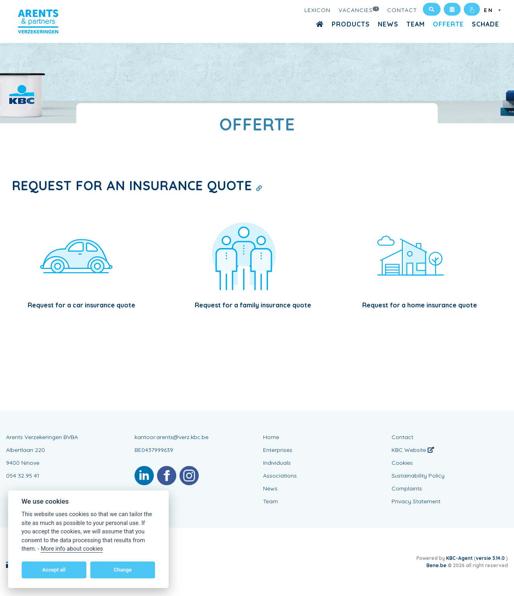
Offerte (448, 24)
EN (490, 10)
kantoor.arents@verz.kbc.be (171, 437)
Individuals (277, 462)
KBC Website (413, 450)
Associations (280, 475)
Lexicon (317, 10)
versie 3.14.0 (491, 558)
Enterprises (277, 450)
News (388, 24)
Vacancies (359, 10)
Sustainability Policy (418, 475)
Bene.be (436, 565)
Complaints (407, 488)
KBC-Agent (459, 558)
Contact (402, 10)
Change (123, 570)
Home (271, 437)
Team (415, 24)
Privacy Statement (416, 501)
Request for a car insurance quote (81, 305)
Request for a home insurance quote (419, 305)
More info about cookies (72, 548)
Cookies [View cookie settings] (402, 462)
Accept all (53, 570)
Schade (485, 24)
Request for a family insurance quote (253, 305)
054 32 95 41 (22, 475)
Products (351, 24)
